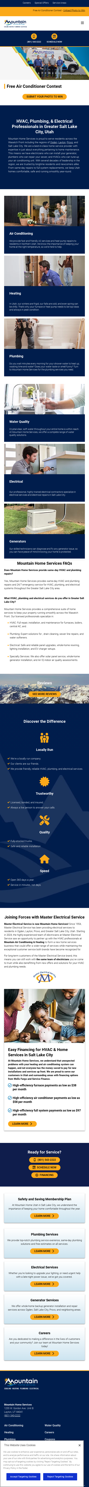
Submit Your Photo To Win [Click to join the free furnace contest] (45, 96)
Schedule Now (54, 38)
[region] (42, 1463)
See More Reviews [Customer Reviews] (44, 694)
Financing (44, 1175)
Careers (27, 2)
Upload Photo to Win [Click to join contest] (74, 10)
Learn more (44, 1251)
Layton (62, 142)
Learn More (22, 1124)
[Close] (79, 1445)
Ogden (53, 142)
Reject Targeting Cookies (60, 1476)
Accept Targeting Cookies (23, 1476)
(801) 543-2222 (34, 38)
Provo (70, 142)
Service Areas (59, 2)
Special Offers (42, 2)
